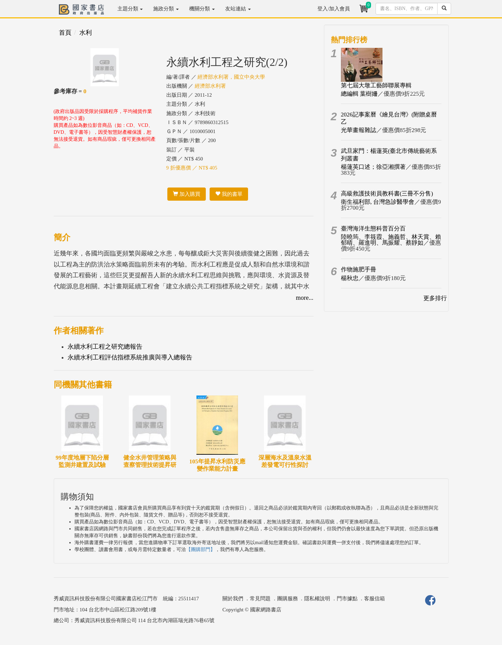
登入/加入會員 (333, 8)
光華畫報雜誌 (358, 130)
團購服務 (287, 598)
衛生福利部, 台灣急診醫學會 (378, 202)
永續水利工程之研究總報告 (105, 346)
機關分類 (202, 8)
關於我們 (232, 598)
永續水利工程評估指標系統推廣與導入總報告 (130, 357)
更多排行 (435, 298)
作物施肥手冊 (358, 269)
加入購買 (186, 194)
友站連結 (238, 8)
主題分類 (130, 8)
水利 (85, 32)
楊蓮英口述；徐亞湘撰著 (373, 167)
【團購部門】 (200, 549)
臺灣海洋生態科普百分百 (373, 228)
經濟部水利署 (210, 86)
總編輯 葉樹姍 (359, 93)
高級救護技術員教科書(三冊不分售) (387, 193)
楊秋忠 (350, 278)
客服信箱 (374, 598)
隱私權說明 (317, 598)
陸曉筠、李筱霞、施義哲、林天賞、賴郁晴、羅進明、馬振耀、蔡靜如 (391, 240)
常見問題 (260, 598)
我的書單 (229, 194)
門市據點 (347, 598)
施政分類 (166, 8)
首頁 (65, 32)
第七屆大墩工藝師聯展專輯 (376, 85)
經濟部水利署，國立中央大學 (231, 77)
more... (304, 297)
